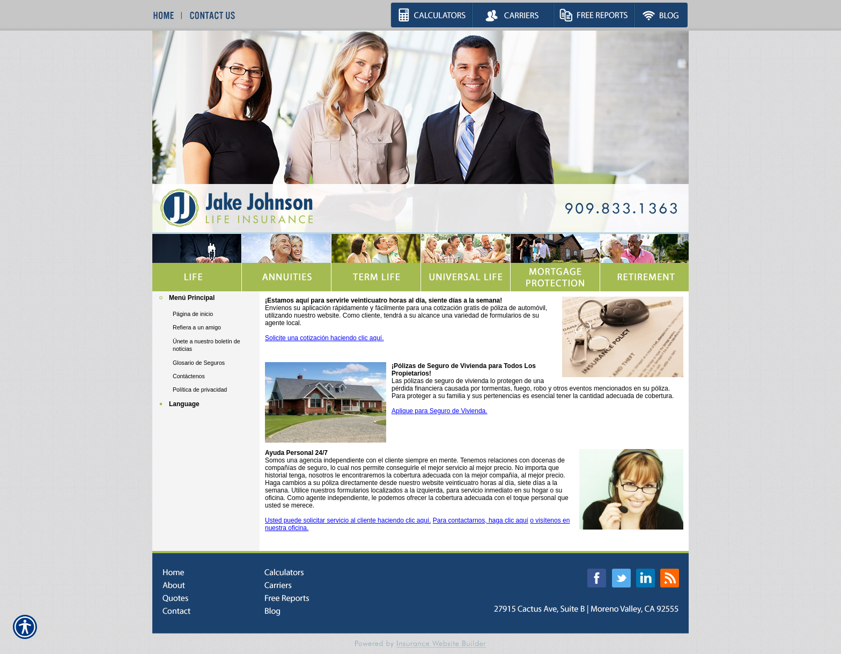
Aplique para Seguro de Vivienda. (440, 411)
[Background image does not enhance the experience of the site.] (206, 299)
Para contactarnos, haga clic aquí (480, 520)
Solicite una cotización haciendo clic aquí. (324, 338)
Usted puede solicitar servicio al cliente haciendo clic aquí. (348, 520)
